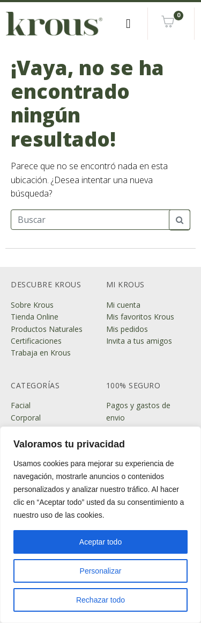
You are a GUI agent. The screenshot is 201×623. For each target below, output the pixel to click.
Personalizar (101, 571)
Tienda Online (34, 317)
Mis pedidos (127, 329)
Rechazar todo (100, 600)
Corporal (26, 417)
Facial (21, 405)
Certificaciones (36, 341)
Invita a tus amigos (139, 341)
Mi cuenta (123, 305)
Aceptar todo (100, 542)
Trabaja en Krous (41, 352)
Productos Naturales (47, 329)
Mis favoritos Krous (140, 317)
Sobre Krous (32, 305)
